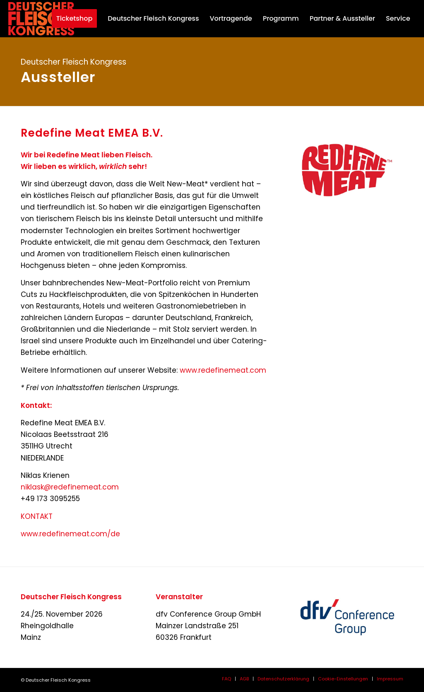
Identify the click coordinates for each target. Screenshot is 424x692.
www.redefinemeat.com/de (70, 534)
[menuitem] (70, 18)
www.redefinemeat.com (223, 370)
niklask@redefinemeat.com (70, 487)
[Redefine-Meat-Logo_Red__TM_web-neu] (347, 169)
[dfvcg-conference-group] (347, 617)
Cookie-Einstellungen (343, 678)
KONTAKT (37, 516)
